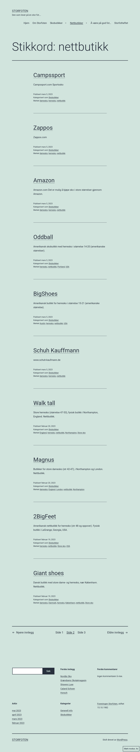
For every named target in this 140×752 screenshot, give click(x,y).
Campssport (49, 75)
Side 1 (59, 632)
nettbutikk (61, 101)
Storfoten (20, 11)
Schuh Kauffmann (56, 350)
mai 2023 (16, 710)
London (59, 489)
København (70, 603)
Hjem (26, 23)
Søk (48, 671)
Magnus (43, 459)
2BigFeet (44, 516)
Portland (61, 267)
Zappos (43, 127)
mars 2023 (17, 719)
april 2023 (17, 714)
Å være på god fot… (101, 23)
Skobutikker (56, 23)
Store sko (82, 433)
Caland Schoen (67, 688)
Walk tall (44, 403)
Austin (42, 323)
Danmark (52, 603)
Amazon (44, 180)
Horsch (63, 692)
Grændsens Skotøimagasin (73, 680)
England (43, 433)
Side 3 (82, 632)
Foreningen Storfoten (107, 703)
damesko (44, 101)
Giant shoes (48, 573)
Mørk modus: (131, 748)
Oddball (43, 237)
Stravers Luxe (66, 684)
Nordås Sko (66, 676)
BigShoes (45, 293)
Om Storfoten (39, 23)
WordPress (122, 739)
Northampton (71, 433)
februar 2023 (18, 723)
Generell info (66, 710)
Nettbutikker (76, 23)
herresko (52, 101)
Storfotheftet (121, 23)
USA (67, 267)
